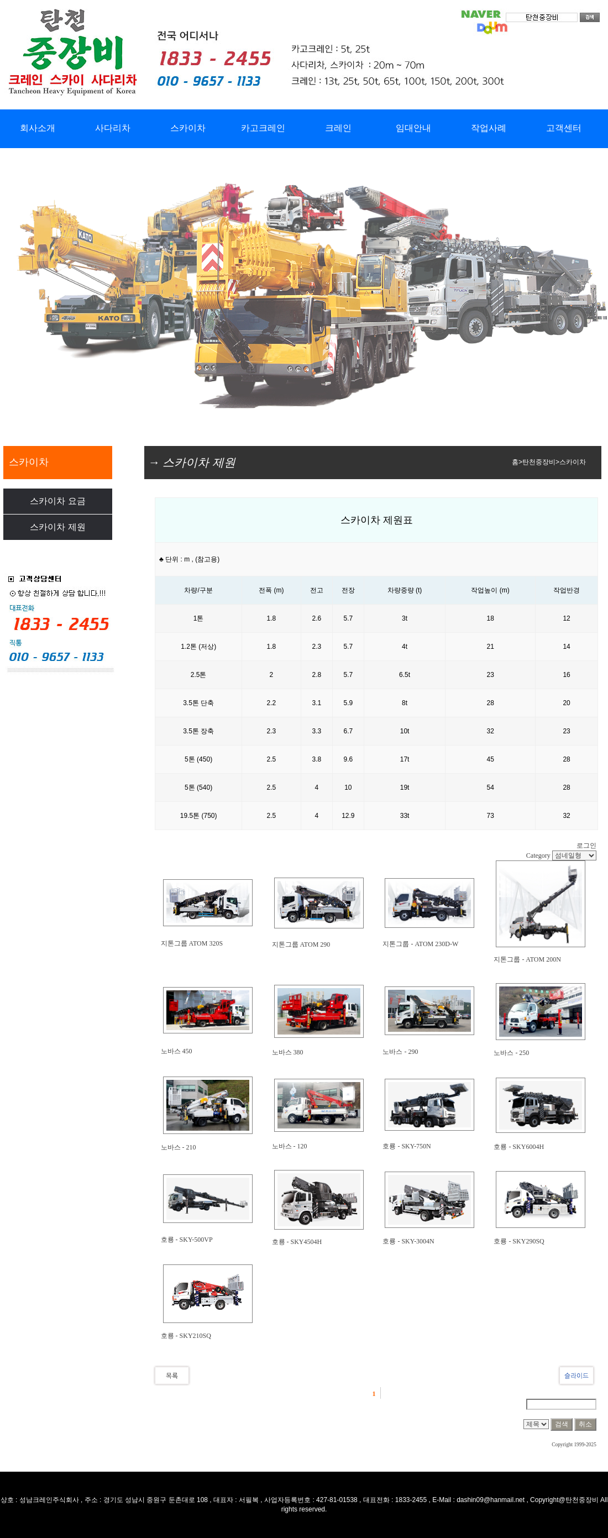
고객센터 (563, 128)
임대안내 (413, 128)
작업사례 (488, 128)
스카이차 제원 (57, 527)
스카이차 (188, 128)
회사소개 (37, 128)
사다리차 (112, 128)
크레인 (338, 128)
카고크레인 (263, 128)
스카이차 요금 (57, 501)
